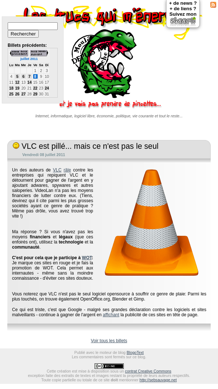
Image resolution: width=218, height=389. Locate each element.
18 (11, 88)
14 (29, 82)
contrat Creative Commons (148, 371)
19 (17, 88)
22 (35, 88)
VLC (57, 170)
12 (17, 82)
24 (47, 88)
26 (17, 94)
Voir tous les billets (109, 340)
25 (11, 94)
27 (23, 94)
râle (67, 170)
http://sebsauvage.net (158, 380)
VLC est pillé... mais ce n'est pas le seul (85, 146)
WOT (87, 257)
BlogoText (135, 352)
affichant (111, 314)
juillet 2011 (29, 59)
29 (35, 94)
